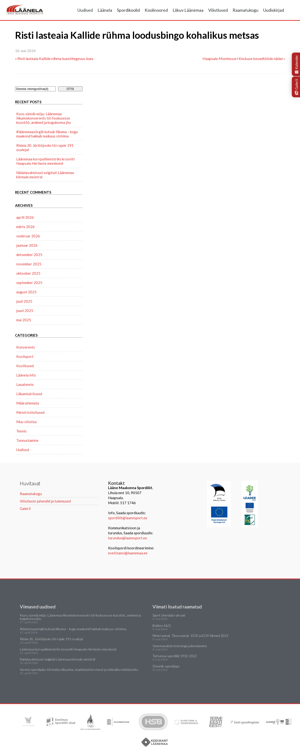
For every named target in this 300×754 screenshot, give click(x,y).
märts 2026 (25, 226)
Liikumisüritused (29, 394)
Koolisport (24, 356)
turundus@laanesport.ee (128, 538)
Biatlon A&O (162, 625)
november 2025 (28, 264)
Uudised (85, 10)
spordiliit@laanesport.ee (127, 518)
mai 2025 (23, 320)
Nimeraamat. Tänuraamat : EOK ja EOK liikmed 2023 (190, 636)
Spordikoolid (128, 10)
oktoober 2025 (28, 273)
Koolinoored (156, 10)
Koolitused (25, 366)
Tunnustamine (27, 440)
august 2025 (26, 292)
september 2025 (29, 282)
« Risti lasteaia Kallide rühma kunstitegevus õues (54, 58)
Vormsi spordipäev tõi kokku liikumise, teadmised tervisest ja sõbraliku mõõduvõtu (79, 669)
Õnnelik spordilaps (166, 666)
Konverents (25, 347)
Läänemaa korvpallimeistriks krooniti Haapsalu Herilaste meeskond (45, 161)
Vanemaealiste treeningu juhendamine (180, 646)
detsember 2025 (29, 254)
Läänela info (26, 375)
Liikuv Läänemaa (188, 10)
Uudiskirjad (273, 10)
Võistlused (218, 10)
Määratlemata (27, 403)
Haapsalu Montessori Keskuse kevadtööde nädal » (243, 58)
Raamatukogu (245, 10)
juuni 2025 (24, 310)
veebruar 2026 (28, 236)
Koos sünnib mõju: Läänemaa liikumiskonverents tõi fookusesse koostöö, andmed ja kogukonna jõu (43, 118)
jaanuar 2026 (27, 245)
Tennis (21, 431)
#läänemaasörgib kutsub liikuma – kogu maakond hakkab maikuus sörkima (47, 134)
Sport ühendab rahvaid (169, 615)
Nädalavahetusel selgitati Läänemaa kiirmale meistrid (45, 174)
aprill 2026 (25, 217)
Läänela (105, 10)
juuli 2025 (24, 301)
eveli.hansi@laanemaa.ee (127, 553)
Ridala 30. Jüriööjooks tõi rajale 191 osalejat (45, 147)
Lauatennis (25, 384)
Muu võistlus (26, 422)
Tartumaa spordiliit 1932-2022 (175, 656)
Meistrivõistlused (30, 412)
